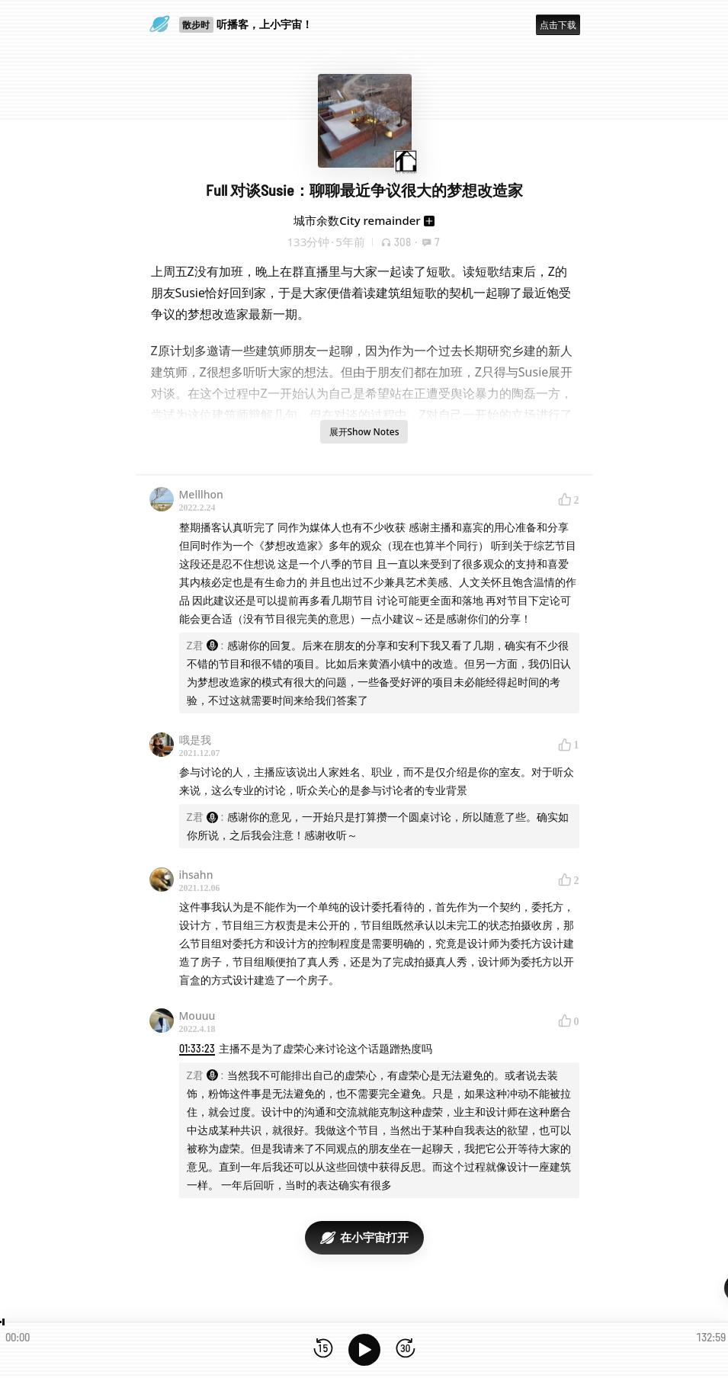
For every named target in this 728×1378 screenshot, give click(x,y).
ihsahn (196, 874)
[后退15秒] (323, 1349)
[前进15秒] (405, 1349)
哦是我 (195, 739)
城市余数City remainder (356, 220)
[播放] (364, 1350)
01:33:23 (197, 1048)
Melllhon (201, 494)
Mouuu (197, 1015)
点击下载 (558, 24)
